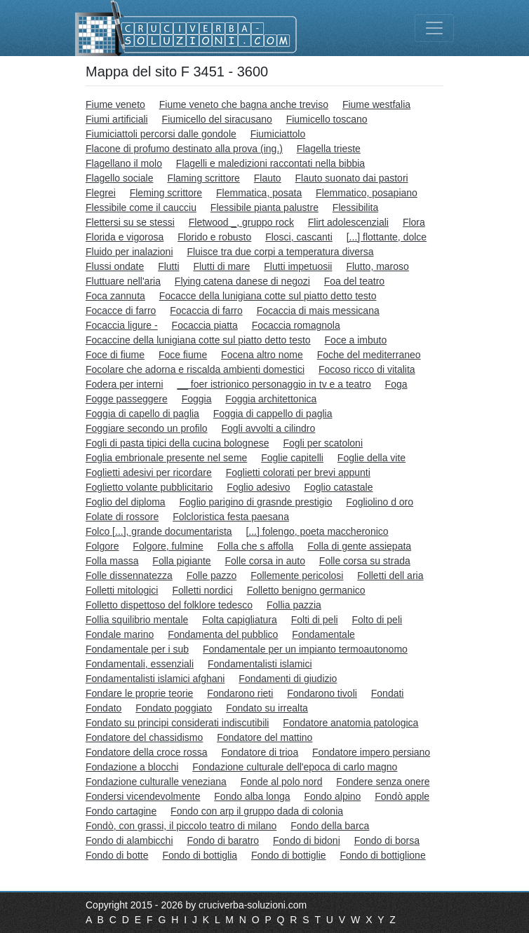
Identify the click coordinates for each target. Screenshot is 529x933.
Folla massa (112, 560)
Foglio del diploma (126, 502)
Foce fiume (183, 354)
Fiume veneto (115, 104)
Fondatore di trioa (259, 752)
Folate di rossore (122, 516)
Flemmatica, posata (259, 192)
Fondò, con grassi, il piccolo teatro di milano (181, 825)
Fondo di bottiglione (382, 855)
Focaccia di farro (206, 310)
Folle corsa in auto (265, 560)
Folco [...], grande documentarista (159, 531)
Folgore (102, 546)
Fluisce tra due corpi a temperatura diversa (280, 251)
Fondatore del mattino (264, 737)
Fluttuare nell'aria (123, 281)
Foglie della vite (371, 457)
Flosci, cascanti (299, 237)
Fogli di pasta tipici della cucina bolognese (177, 443)
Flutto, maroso (377, 266)
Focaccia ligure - (122, 325)
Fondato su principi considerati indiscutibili (177, 722)
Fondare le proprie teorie (139, 693)
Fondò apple (402, 796)
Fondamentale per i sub (137, 649)
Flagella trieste (329, 148)
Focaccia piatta (205, 325)
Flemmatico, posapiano (366, 192)
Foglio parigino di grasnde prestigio (256, 502)
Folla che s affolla (255, 546)
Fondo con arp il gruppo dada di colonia (256, 811)
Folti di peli (314, 619)
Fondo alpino (332, 796)
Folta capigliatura (239, 619)
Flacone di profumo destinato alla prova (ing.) (184, 148)
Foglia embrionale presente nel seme (166, 457)
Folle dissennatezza (129, 575)
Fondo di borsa (387, 840)
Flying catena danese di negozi (242, 281)
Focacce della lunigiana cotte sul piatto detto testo (268, 295)
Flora (414, 222)
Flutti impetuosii (298, 266)
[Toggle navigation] (434, 28)
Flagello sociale (120, 178)
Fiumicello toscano (327, 119)
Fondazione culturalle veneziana (156, 781)
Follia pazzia (294, 605)
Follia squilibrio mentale (137, 619)
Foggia (197, 398)
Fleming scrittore (166, 192)
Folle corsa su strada (364, 560)
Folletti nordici (202, 590)
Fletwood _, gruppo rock (241, 222)
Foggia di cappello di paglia (273, 413)
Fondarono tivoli (322, 693)
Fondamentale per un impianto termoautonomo (305, 649)
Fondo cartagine (121, 811)
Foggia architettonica (270, 398)
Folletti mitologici (122, 590)
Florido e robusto (214, 237)
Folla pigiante (181, 560)
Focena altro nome (262, 354)
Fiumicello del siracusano (217, 119)
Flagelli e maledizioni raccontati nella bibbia (270, 163)
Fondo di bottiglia (199, 855)
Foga (396, 384)
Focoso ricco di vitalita (367, 369)
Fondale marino (120, 634)
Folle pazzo (212, 575)
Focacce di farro (121, 310)
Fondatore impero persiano (371, 752)
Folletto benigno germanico (306, 590)
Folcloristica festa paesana (231, 516)
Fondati (387, 693)
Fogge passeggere (127, 398)
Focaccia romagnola (296, 325)
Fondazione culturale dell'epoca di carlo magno (294, 766)
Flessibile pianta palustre (264, 207)
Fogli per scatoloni (323, 443)
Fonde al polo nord (282, 781)
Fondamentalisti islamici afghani (155, 678)
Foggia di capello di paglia (142, 413)
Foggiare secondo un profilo (147, 428)
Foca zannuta (115, 295)
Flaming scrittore (203, 178)
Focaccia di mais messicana (318, 310)
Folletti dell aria (390, 575)
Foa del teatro (354, 281)
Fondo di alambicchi (129, 840)
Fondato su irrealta (267, 708)
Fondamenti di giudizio (288, 678)
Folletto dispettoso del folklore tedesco (169, 605)
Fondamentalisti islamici (260, 663)
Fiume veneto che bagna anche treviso (243, 104)
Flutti (168, 266)
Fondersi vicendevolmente (143, 796)
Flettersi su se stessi (130, 222)
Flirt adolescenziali (348, 222)
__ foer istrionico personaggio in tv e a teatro (273, 384)
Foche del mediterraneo (369, 354)
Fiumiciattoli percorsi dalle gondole (161, 133)
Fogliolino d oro (379, 502)
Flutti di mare (221, 266)
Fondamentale (323, 634)
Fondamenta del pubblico (223, 634)
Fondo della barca (329, 825)
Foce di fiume (115, 354)
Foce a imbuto (356, 340)
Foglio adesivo (258, 487)
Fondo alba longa (252, 796)
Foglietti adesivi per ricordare (149, 472)
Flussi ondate (115, 266)
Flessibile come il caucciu (141, 207)
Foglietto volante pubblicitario (149, 487)
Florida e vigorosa (124, 237)
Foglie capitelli (292, 457)
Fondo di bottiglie (288, 855)
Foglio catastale (338, 487)
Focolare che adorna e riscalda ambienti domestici (195, 369)
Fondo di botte (117, 855)
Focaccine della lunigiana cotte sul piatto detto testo (198, 340)
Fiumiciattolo (278, 133)
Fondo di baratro (223, 840)
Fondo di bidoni (306, 840)
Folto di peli (377, 619)
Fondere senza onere (382, 781)
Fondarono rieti (240, 693)
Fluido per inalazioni (129, 251)
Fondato (103, 708)
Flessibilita (355, 207)
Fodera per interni (124, 384)
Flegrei (101, 192)
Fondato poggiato (173, 708)
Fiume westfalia (376, 104)
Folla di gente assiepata (359, 546)
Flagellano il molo (124, 163)
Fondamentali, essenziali (140, 663)
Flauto (267, 178)
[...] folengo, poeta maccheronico (317, 531)
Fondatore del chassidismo (144, 737)
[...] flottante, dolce (387, 237)
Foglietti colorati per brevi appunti (298, 472)
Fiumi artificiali (117, 119)
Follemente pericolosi (296, 575)
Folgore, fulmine (168, 546)
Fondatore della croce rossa (147, 752)
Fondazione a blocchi (132, 766)
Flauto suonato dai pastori (351, 178)
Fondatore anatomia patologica (350, 722)
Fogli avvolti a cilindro (268, 428)
